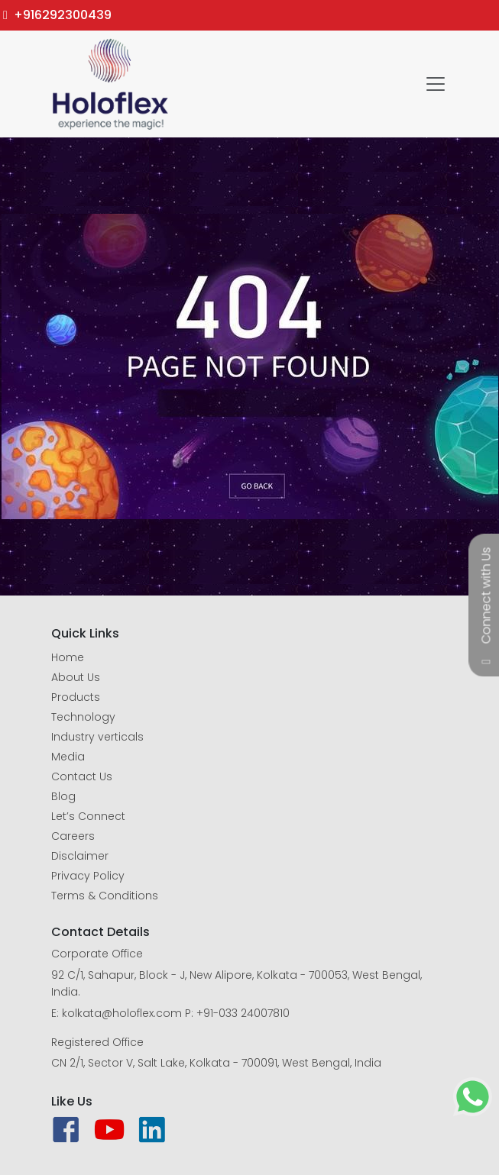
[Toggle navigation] (435, 84)
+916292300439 (57, 15)
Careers (73, 836)
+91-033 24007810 (243, 1013)
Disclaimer (80, 855)
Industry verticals (97, 736)
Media (68, 756)
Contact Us (81, 776)
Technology (83, 717)
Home (67, 657)
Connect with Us (486, 595)
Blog (63, 796)
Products (75, 697)
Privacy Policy (88, 875)
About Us (75, 677)
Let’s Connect (88, 816)
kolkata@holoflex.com (122, 1013)
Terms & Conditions (104, 895)
